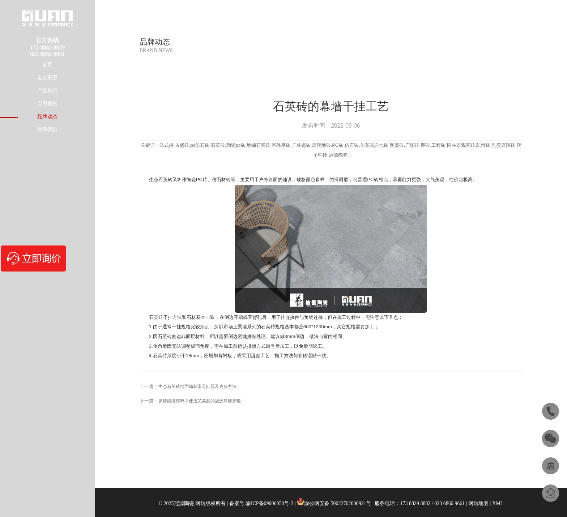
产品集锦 (47, 90)
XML (497, 503)
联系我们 (47, 129)
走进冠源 (47, 77)
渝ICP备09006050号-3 (269, 503)
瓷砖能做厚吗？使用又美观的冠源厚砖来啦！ (201, 400)
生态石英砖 (160, 179)
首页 (47, 64)
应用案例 (47, 103)
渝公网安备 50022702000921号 (337, 503)
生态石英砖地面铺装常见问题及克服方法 (197, 386)
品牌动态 (47, 116)
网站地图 (478, 503)
